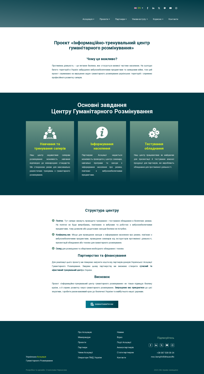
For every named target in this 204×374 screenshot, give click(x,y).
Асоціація (88, 19)
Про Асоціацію (85, 332)
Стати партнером (125, 352)
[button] (147, 8)
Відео (119, 337)
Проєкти (104, 19)
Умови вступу (139, 19)
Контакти (173, 19)
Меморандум (84, 337)
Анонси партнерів (125, 347)
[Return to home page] (38, 13)
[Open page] (135, 8)
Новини (120, 332)
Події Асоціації (124, 342)
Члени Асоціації (85, 352)
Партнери (120, 19)
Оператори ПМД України (90, 357)
